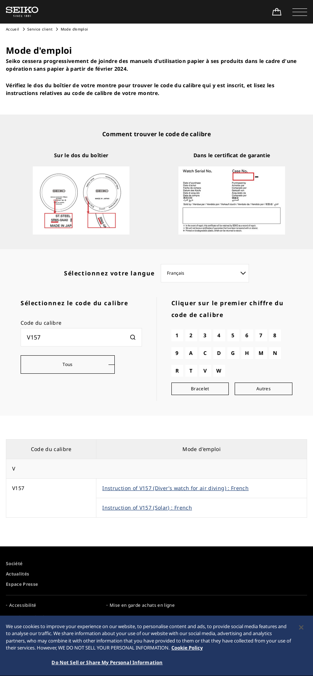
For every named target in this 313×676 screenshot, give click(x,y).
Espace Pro (122, 617)
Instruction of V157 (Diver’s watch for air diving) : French (175, 488)
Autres (263, 388)
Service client (40, 29)
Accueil (12, 29)
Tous (67, 364)
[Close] (301, 630)
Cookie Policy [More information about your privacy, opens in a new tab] (187, 651)
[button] (300, 12)
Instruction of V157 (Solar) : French (147, 507)
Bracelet (200, 388)
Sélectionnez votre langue (109, 273)
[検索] (133, 337)
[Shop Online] (277, 12)
